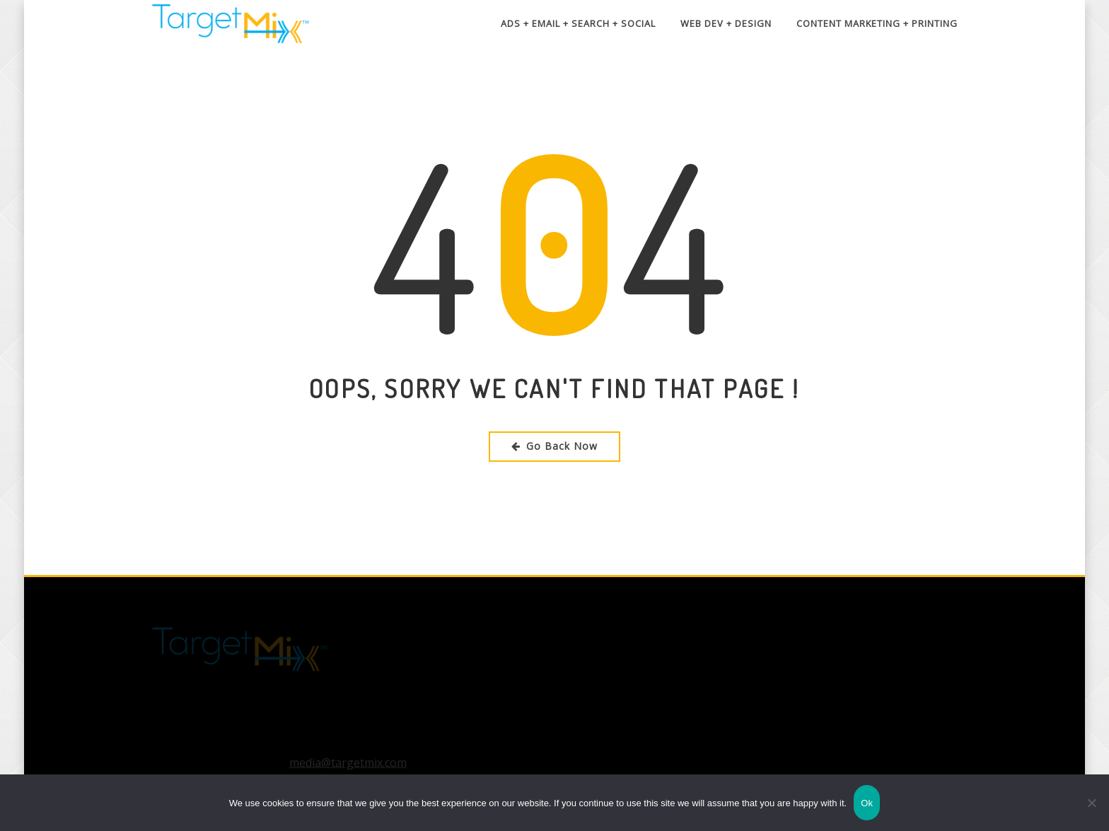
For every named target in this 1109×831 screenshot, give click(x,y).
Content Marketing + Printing (877, 23)
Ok (867, 803)
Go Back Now (554, 446)
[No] (1091, 803)
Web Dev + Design (726, 23)
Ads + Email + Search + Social (578, 23)
